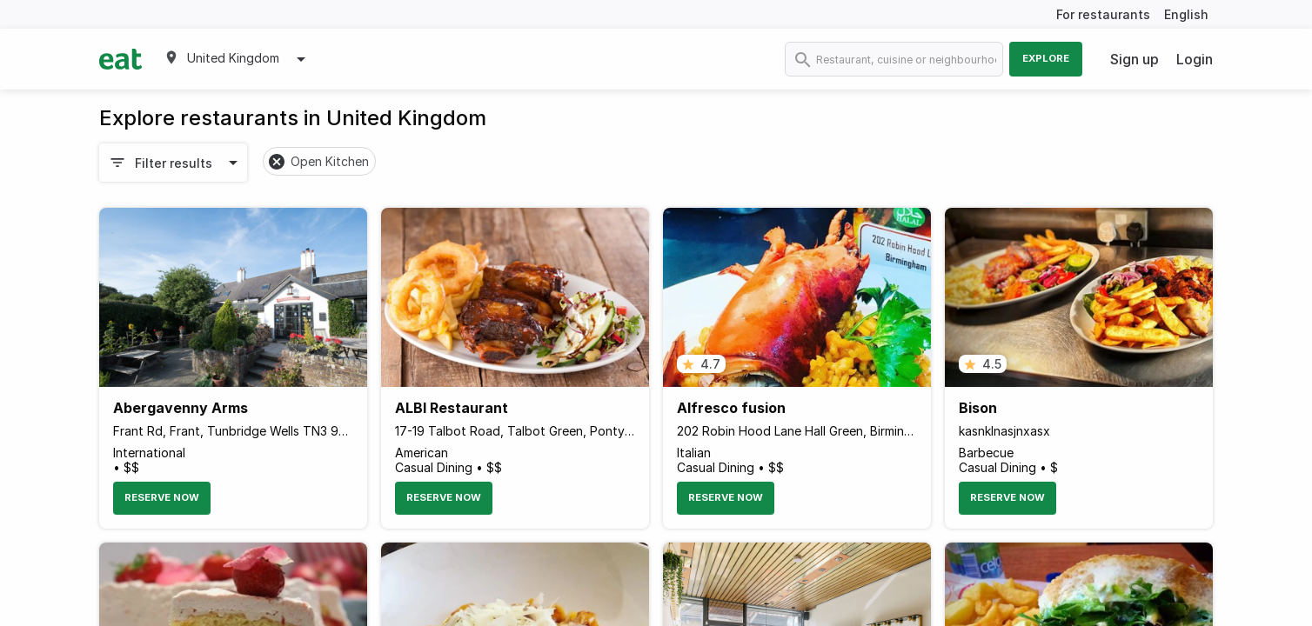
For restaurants (1103, 14)
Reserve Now (161, 497)
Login (1194, 59)
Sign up (1134, 59)
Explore (1045, 58)
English (1186, 14)
